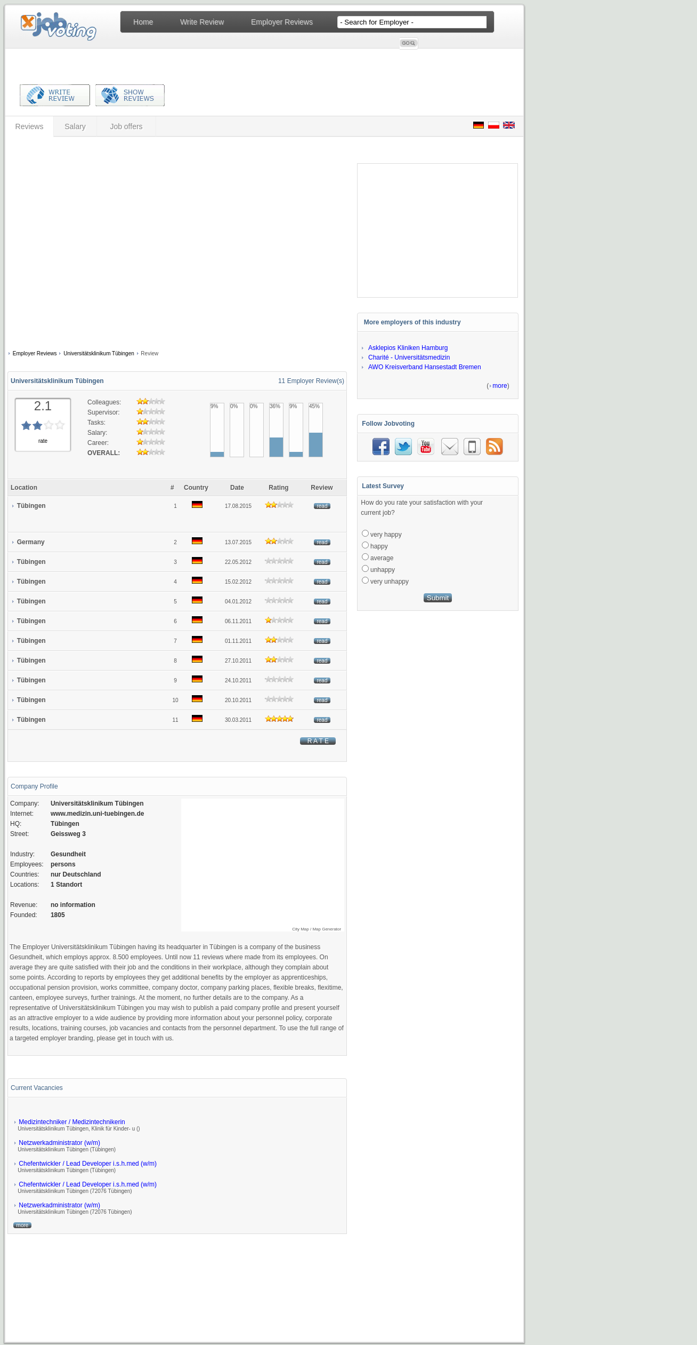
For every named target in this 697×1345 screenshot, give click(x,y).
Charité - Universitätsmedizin (409, 357)
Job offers (126, 126)
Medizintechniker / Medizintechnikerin (72, 1122)
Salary (75, 126)
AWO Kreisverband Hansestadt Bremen (424, 367)
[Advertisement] (100, 245)
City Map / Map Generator (316, 929)
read (322, 506)
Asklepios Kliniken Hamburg (408, 348)
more (22, 1225)
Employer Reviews (282, 22)
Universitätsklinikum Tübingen (98, 353)
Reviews (29, 126)
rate (42, 441)
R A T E (318, 741)
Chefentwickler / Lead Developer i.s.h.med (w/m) (88, 1163)
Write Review (202, 22)
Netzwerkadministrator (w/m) (59, 1143)
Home (143, 22)
